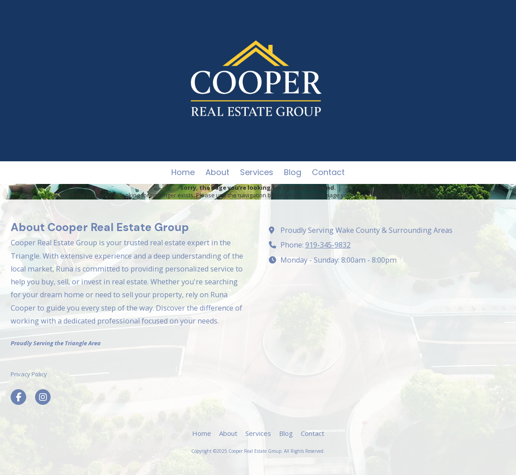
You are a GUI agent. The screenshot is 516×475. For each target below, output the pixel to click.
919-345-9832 (328, 245)
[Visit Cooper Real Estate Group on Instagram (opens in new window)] (43, 397)
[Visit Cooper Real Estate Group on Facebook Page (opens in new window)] (18, 397)
